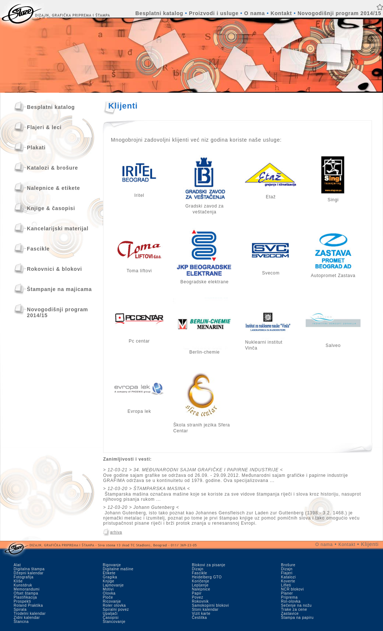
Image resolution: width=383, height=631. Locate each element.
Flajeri (286, 573)
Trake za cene (294, 609)
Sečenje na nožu (296, 605)
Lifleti (286, 585)
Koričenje (200, 581)
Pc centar (139, 339)
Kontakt (281, 13)
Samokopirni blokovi (210, 605)
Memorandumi (27, 589)
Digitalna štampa (29, 569)
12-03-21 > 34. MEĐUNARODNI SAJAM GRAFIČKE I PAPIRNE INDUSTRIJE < (195, 469)
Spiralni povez (116, 609)
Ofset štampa (26, 593)
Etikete (109, 573)
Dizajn (197, 569)
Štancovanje (114, 622)
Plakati (36, 147)
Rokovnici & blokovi (54, 269)
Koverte (288, 581)
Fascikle (38, 249)
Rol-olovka (291, 601)
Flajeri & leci (44, 127)
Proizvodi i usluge (214, 13)
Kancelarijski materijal (57, 228)
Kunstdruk (23, 585)
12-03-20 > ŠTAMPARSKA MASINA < (149, 488)
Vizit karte (201, 613)
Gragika (110, 577)
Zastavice (290, 613)
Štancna (21, 622)
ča (254, 348)
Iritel (139, 193)
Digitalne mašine (118, 569)
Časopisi (111, 618)
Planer (287, 593)
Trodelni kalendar (30, 613)
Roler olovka (114, 605)
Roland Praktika (28, 605)
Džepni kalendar (28, 573)
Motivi (108, 589)
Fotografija (24, 577)
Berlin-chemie (204, 350)
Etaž (270, 194)
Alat (17, 565)
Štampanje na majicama (59, 289)
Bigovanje (112, 565)
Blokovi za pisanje (208, 565)
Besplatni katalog (159, 13)
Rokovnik (200, 601)
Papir (196, 593)
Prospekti (22, 601)
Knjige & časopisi (51, 208)
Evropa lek (139, 409)
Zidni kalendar (27, 618)
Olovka (109, 593)
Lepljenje (200, 585)
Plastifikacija (25, 597)
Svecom (270, 271)
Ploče (108, 597)
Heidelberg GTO (207, 577)
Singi (333, 197)
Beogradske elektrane (204, 279)
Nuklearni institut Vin (268, 343)
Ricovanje (112, 601)
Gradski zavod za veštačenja (204, 207)
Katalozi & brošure (52, 168)
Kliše (18, 581)
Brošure (288, 565)
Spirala (20, 609)
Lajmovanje (113, 585)
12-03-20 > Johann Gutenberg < (143, 507)
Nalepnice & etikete (53, 188)
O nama (254, 13)
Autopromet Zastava (333, 273)
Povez (197, 597)
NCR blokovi (292, 589)
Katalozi (288, 577)
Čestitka (199, 618)
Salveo (333, 343)
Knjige (108, 581)
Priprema (289, 597)
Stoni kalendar (205, 609)
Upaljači (110, 613)
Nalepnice (201, 589)
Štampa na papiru (297, 618)
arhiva (116, 532)
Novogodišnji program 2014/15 (339, 13)
